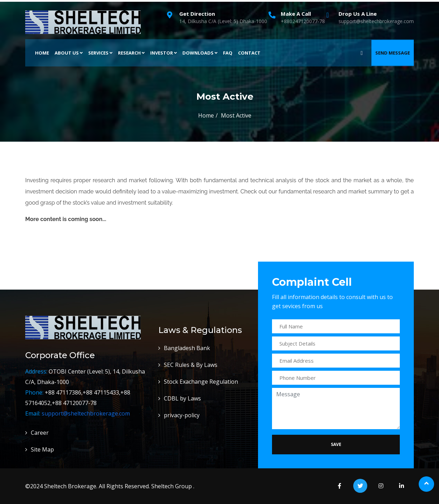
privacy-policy (182, 415)
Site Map (42, 449)
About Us (69, 53)
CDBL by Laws (182, 398)
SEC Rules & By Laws (190, 365)
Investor (163, 53)
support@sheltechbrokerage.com (86, 413)
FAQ (227, 53)
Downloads (199, 53)
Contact (249, 53)
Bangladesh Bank (187, 348)
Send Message (392, 53)
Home (42, 53)
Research (131, 53)
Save (336, 444)
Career (40, 432)
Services (100, 53)
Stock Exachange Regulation (201, 381)
